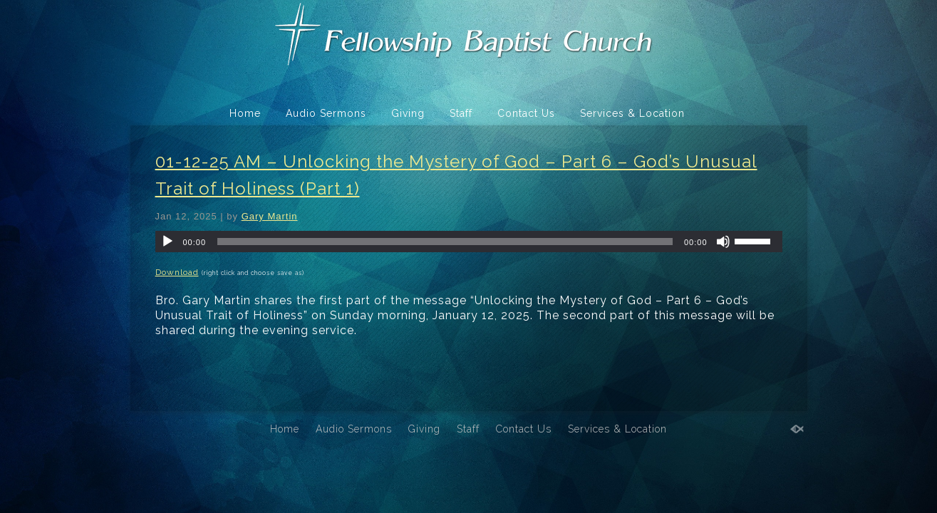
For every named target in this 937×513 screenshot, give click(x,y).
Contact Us (526, 113)
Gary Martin (270, 216)
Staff (461, 113)
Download (177, 272)
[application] (468, 241)
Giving (408, 113)
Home (245, 113)
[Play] (167, 241)
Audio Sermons (326, 113)
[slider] (445, 241)
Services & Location (632, 113)
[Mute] (723, 241)
